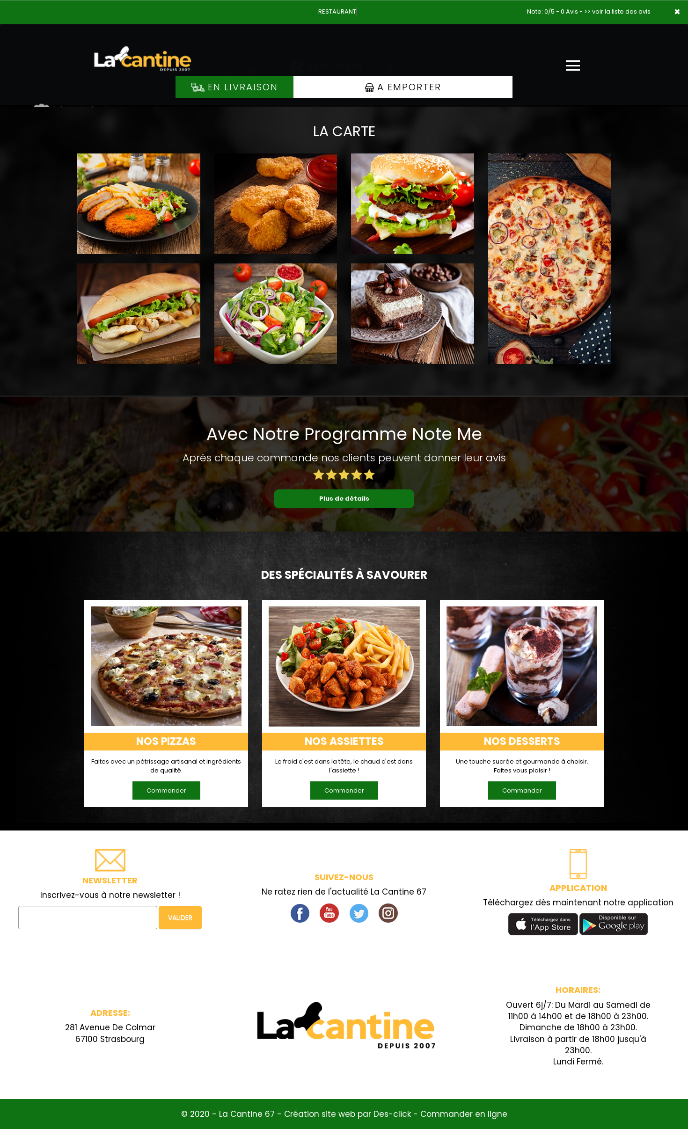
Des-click (392, 1114)
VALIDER (180, 917)
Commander (166, 790)
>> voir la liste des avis (617, 11)
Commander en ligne (463, 1114)
